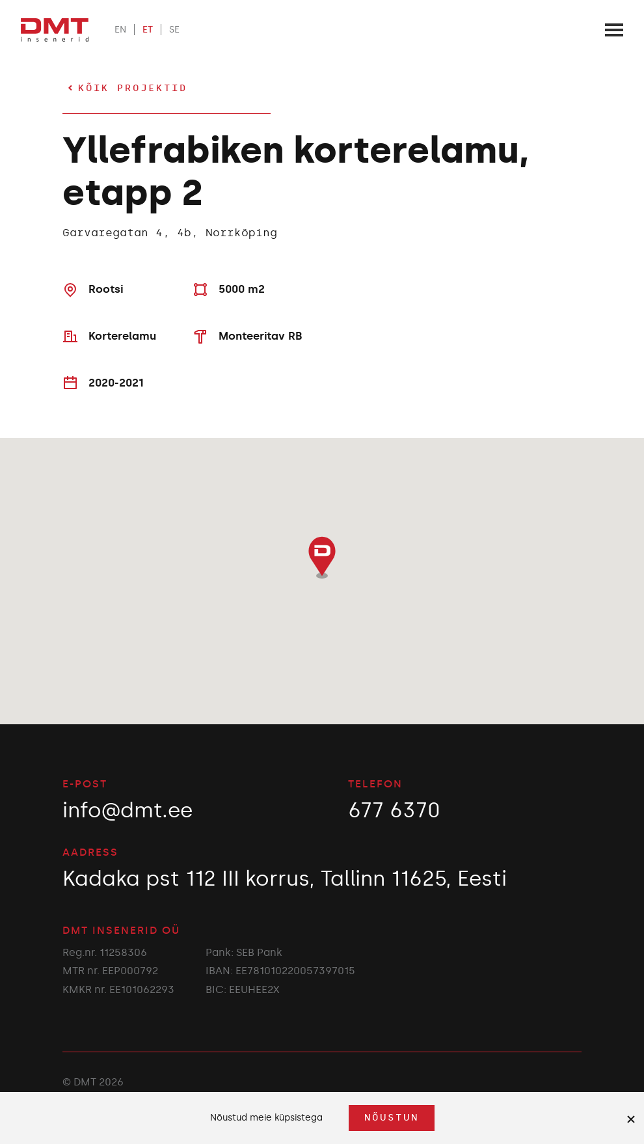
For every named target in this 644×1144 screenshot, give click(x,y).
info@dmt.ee (127, 810)
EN (120, 29)
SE (174, 29)
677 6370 (394, 810)
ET (147, 29)
